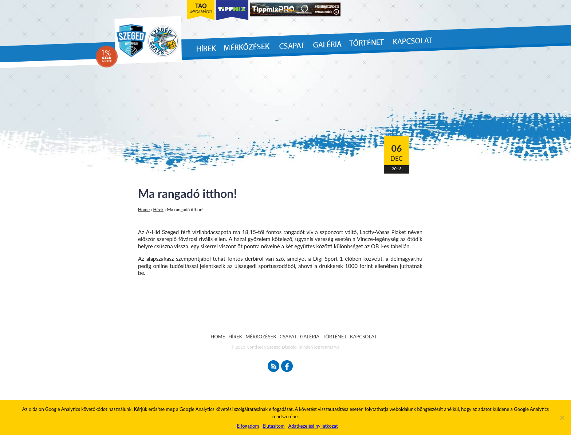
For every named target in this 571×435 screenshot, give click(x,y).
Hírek (158, 209)
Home (144, 209)
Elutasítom (273, 426)
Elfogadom (248, 426)
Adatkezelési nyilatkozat (313, 426)
